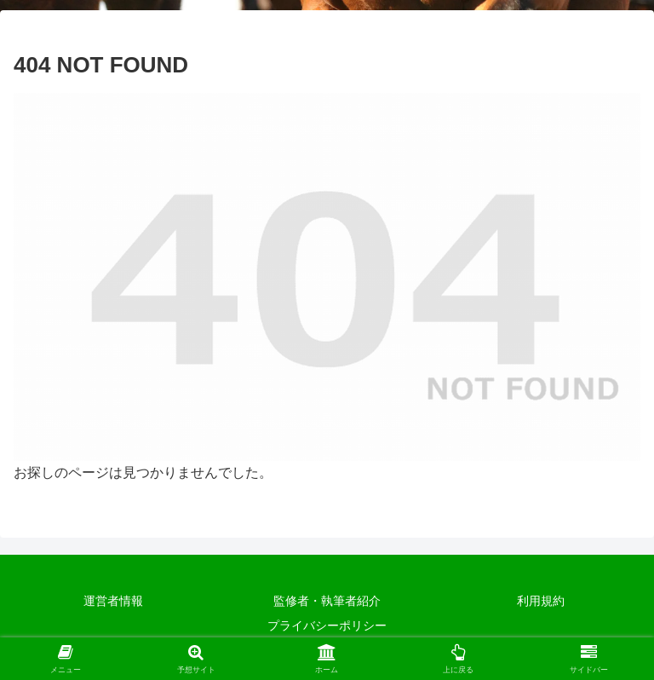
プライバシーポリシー (327, 625)
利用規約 (541, 601)
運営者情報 (113, 601)
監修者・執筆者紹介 (327, 601)
